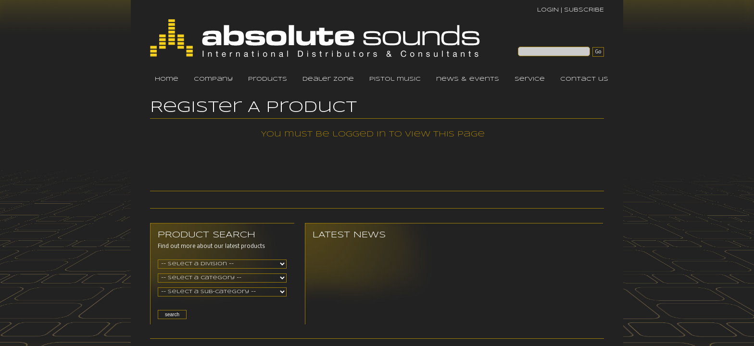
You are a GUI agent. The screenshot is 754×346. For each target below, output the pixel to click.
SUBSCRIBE (584, 9)
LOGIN (548, 9)
